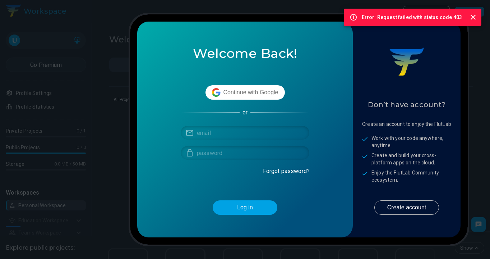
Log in (245, 207)
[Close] (473, 17)
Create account (407, 207)
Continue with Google (245, 92)
